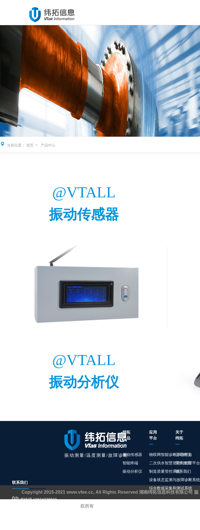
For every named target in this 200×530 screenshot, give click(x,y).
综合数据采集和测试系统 (170, 488)
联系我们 (183, 471)
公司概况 (183, 454)
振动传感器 (132, 454)
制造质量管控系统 (164, 471)
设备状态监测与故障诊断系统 (174, 479)
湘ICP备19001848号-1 (117, 506)
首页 (30, 145)
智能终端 (130, 463)
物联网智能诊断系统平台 (170, 454)
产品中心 (48, 145)
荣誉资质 (183, 463)
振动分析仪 (132, 471)
